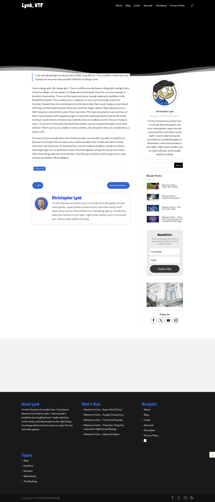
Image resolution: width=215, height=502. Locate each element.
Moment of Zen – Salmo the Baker (102, 434)
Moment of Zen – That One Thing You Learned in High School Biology (172, 219)
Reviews (28, 470)
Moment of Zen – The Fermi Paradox (171, 208)
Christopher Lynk (50, 497)
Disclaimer (161, 6)
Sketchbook (29, 476)
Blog (128, 6)
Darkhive (40, 168)
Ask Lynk (148, 6)
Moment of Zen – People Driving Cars (171, 197)
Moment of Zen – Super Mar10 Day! (170, 186)
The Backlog (30, 481)
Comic (137, 6)
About (119, 6)
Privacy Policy (177, 6)
